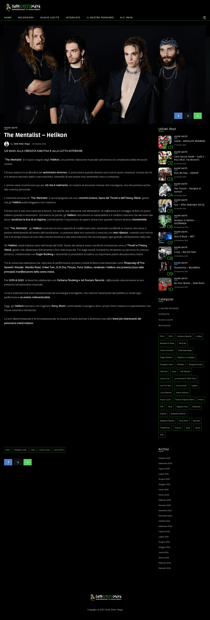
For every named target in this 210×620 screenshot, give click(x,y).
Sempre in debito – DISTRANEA (185, 222)
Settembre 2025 (165, 463)
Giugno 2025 (164, 479)
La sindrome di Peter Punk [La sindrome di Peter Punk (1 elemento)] (185, 378)
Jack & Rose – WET (184, 236)
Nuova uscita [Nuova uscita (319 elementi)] (165, 399)
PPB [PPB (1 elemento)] (161, 406)
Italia (33, 450)
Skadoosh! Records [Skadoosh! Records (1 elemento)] (178, 414)
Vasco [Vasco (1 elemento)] (188, 428)
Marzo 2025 (163, 495)
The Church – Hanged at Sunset (187, 190)
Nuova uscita (44, 450)
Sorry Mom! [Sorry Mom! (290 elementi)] (183, 421)
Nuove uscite (49, 17)
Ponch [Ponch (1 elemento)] (200, 399)
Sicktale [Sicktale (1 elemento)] (163, 414)
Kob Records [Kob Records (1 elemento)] (185, 371)
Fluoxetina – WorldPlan (187, 267)
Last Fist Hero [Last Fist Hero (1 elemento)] (165, 385)
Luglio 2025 (163, 474)
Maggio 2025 (164, 484)
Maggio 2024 (164, 547)
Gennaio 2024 (164, 568)
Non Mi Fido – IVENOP (186, 173)
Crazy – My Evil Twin (185, 252)
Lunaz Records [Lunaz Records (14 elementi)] (166, 392)
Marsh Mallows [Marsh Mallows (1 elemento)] (182, 392)
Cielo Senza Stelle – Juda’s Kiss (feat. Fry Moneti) (189, 158)
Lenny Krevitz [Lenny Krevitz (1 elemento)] (181, 385)
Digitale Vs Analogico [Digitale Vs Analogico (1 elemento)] (186, 357)
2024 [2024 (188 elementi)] (162, 336)
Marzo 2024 (163, 557)
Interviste (73, 17)
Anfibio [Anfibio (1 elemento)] (199, 336)
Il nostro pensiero (100, 17)
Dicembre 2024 (165, 510)
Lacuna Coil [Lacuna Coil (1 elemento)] (165, 378)
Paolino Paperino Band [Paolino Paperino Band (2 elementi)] (184, 399)
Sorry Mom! (59, 450)
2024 (8, 450)
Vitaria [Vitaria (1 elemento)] (197, 428)
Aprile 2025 (163, 489)
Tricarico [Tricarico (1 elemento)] (177, 428)
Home (8, 17)
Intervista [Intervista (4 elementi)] (164, 371)
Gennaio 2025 (164, 505)
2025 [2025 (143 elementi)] (170, 336)
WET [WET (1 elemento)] (162, 435)
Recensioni (26, 17)
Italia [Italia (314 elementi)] (174, 371)
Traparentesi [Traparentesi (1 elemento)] (165, 428)
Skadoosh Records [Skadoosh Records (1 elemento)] (167, 421)
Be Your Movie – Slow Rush (189, 283)
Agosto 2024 (164, 531)
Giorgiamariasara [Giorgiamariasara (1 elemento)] (196, 364)
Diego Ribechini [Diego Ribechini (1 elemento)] (166, 357)
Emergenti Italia (20, 450)
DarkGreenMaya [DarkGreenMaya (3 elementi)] (185, 350)
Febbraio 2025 (164, 500)
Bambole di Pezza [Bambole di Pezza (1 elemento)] (167, 343)
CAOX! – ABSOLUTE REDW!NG (189, 141)
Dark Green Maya (22, 144)
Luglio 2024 (163, 536)
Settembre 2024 (165, 526)
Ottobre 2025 (164, 458)
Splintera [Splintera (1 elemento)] (196, 421)
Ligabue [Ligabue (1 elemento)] (194, 385)
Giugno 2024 (164, 542)
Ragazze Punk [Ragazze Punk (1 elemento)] (182, 406)
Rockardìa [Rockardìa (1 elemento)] (196, 406)
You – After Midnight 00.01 (189, 204)
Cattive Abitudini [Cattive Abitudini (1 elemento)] (167, 350)
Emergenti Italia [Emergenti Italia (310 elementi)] (166, 364)
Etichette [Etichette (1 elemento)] (180, 364)
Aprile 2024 (163, 552)
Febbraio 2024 (164, 563)
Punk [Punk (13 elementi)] (170, 406)
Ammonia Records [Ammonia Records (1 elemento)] (184, 336)
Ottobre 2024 (164, 521)
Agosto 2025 (164, 468)
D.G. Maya (126, 17)
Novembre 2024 (165, 515)
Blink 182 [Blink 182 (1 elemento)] (182, 343)
